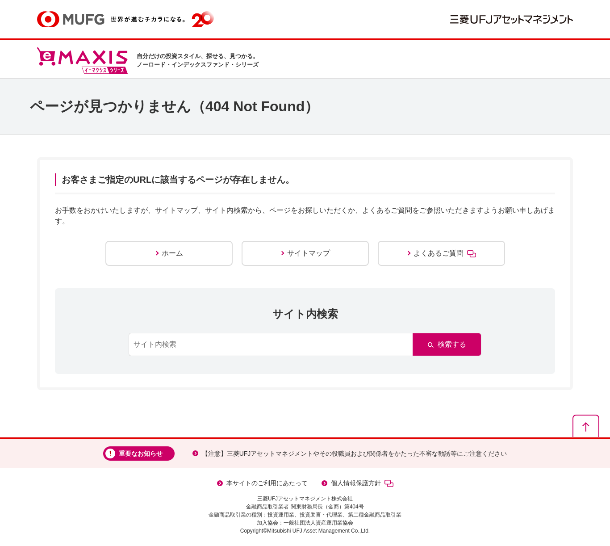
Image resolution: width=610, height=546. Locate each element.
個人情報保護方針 (362, 483)
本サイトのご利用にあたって (267, 483)
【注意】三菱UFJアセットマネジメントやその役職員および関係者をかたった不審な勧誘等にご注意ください (354, 453)
